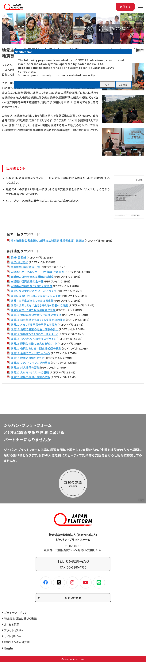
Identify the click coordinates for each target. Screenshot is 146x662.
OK (107, 84)
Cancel (123, 84)
